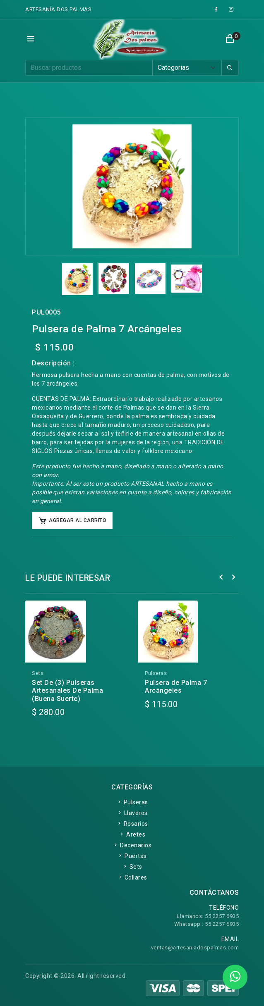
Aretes (132, 834)
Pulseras (132, 802)
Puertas (132, 856)
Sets (132, 866)
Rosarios (132, 823)
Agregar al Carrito (72, 520)
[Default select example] (187, 68)
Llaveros (132, 813)
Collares (132, 877)
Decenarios (132, 845)
